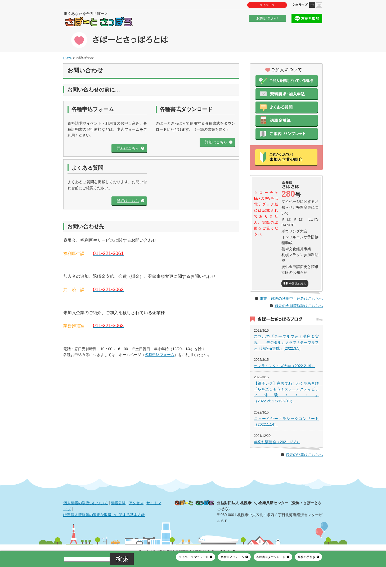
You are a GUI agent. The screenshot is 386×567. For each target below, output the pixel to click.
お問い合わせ (267, 19)
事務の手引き (306, 561)
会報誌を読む (297, 276)
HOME (67, 50)
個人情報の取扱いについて (85, 496)
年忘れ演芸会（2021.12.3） (277, 435)
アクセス (136, 496)
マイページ (267, 5)
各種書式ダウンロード (270, 561)
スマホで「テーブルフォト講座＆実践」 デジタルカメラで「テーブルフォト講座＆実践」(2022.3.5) (286, 335)
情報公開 (118, 496)
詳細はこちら (128, 141)
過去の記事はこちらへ (304, 447)
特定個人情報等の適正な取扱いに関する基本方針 (104, 508)
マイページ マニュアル (194, 561)
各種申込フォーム (159, 347)
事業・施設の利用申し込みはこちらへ (291, 291)
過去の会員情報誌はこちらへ (299, 298)
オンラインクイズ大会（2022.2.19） (284, 359)
